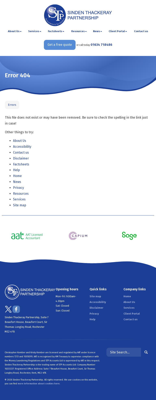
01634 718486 (101, 45)
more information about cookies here (39, 383)
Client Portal (118, 31)
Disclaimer (21, 158)
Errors (12, 105)
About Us (15, 31)
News (97, 31)
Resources (79, 31)
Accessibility (22, 147)
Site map (19, 205)
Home (17, 176)
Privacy (18, 188)
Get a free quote (60, 45)
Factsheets (56, 31)
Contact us (141, 31)
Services (34, 31)
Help (16, 170)
